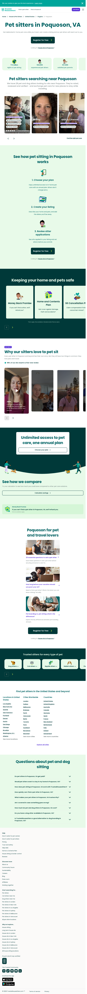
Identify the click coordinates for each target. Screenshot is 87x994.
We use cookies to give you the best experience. (22, 3)
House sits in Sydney (8, 942)
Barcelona (26, 731)
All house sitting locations (10, 951)
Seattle (5, 710)
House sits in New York (9, 936)
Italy (45, 728)
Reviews (4, 857)
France (46, 719)
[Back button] (8, 138)
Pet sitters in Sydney (8, 911)
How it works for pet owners (11, 836)
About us (5, 864)
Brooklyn (6, 730)
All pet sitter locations (9, 919)
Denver (5, 718)
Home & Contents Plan (9, 851)
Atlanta (5, 736)
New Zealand (48, 722)
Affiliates (5, 882)
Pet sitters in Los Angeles (10, 908)
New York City (7, 707)
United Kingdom (49, 704)
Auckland (26, 728)
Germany (47, 713)
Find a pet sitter (24, 9)
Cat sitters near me (8, 896)
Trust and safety (7, 845)
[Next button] (14, 138)
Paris (25, 725)
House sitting (6, 927)
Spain (45, 716)
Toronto (26, 722)
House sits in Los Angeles (10, 939)
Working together (7, 885)
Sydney (25, 704)
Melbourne (27, 707)
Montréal (26, 734)
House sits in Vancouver (10, 948)
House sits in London (8, 933)
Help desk (5, 848)
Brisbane (26, 710)
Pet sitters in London (8, 902)
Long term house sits (9, 930)
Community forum (8, 867)
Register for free (43, 40)
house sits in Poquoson (46, 48)
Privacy (47, 991)
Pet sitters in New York (9, 905)
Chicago (6, 727)
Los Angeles (7, 704)
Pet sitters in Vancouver (10, 916)
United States (48, 701)
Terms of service (34, 991)
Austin (5, 721)
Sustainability (6, 870)
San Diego (6, 724)
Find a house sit (36, 9)
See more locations (10, 739)
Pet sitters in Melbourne (9, 914)
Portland (6, 715)
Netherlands (48, 725)
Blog (3, 876)
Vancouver (27, 716)
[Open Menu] (83, 9)
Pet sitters (5, 893)
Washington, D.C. (9, 733)
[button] (16, 391)
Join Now (76, 9)
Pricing (4, 842)
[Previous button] (6, 418)
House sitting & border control (11, 854)
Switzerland (48, 734)
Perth (25, 713)
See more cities (29, 736)
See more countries (51, 736)
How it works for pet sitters (10, 839)
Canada (46, 710)
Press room (5, 879)
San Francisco (8, 713)
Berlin (25, 719)
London (25, 701)
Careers (4, 873)
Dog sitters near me (8, 899)
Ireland (46, 731)
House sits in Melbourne (9, 945)
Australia (47, 707)
